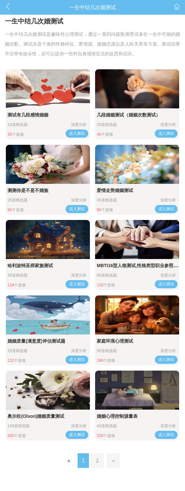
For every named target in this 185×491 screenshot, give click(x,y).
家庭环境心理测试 (115, 341)
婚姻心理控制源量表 (117, 416)
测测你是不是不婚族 (27, 190)
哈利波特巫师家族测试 (30, 265)
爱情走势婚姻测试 (115, 190)
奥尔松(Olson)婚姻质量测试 (35, 416)
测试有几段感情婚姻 (27, 114)
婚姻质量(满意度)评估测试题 (36, 341)
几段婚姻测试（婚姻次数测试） (128, 114)
